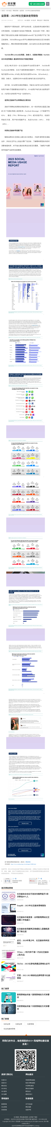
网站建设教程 (24, 1117)
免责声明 (28, 1109)
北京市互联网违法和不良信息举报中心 (23, 1125)
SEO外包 (4, 1088)
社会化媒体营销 (9, 1029)
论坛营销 (4, 1107)
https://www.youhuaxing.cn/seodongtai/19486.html (23, 864)
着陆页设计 (29, 1094)
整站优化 (4, 1085)
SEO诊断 (4, 1094)
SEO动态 (9, 10)
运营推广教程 (33, 1117)
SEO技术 (33, 20)
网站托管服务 (30, 1088)
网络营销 (15, 10)
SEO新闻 (27, 20)
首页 (3, 10)
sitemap (37, 1125)
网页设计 (28, 1091)
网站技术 (40, 20)
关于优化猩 (29, 1104)
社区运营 (7, 1024)
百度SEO (4, 1080)
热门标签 (5, 1019)
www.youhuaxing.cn (26, 1121)
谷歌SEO (4, 1083)
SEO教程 (16, 1117)
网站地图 (28, 1107)
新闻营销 (4, 1104)
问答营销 (4, 1109)
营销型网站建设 (30, 1080)
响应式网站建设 (30, 1083)
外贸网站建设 (30, 1085)
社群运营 (19, 1024)
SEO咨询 (4, 1091)
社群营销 (30, 1024)
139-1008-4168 (38, 4)
